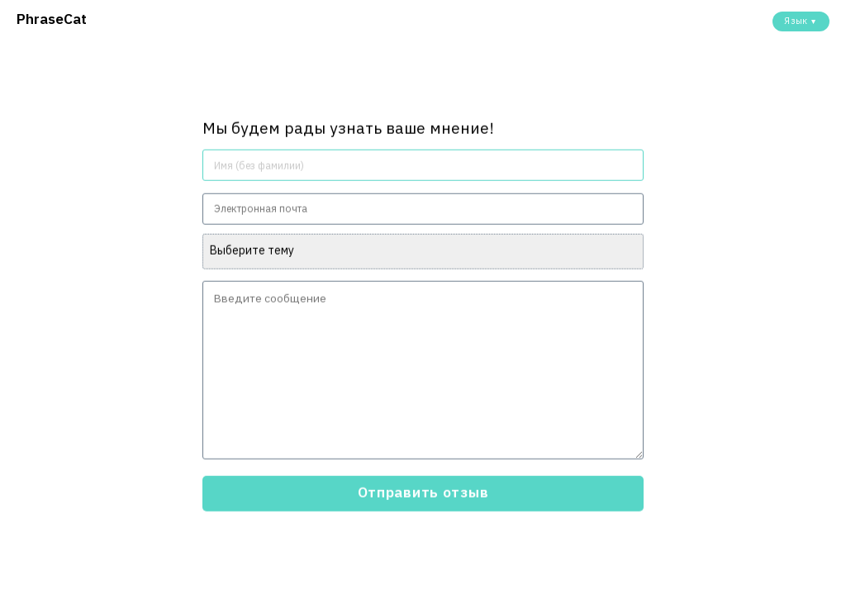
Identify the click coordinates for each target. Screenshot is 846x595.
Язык (800, 20)
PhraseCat (52, 18)
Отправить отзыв (423, 492)
